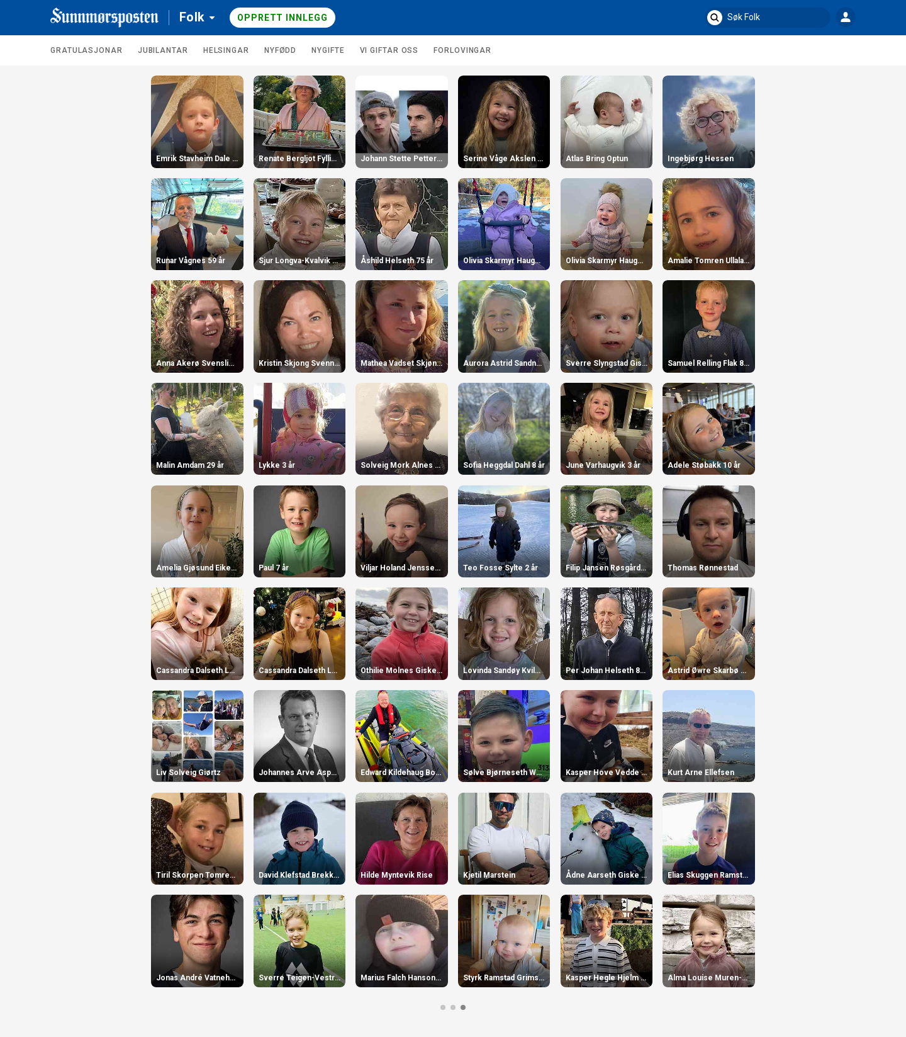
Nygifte (327, 50)
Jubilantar (163, 50)
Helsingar (226, 50)
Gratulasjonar (86, 50)
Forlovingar (462, 50)
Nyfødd (280, 50)
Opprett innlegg (282, 18)
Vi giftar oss (389, 50)
